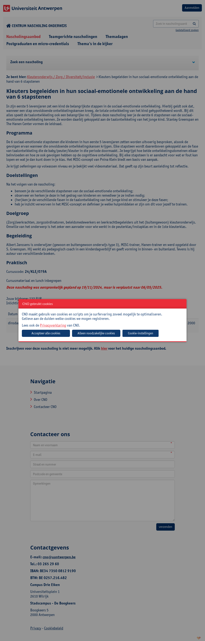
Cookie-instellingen (140, 333)
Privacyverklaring (53, 325)
